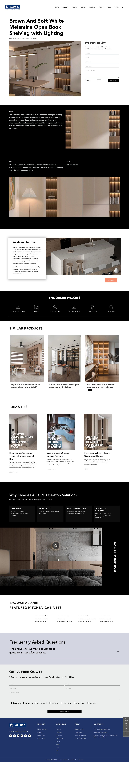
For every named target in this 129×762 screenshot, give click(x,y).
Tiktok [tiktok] (29, 735)
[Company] (102, 61)
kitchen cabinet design (63, 616)
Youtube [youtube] (18, 735)
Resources (91, 7)
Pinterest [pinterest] (22, 735)
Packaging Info (55, 311)
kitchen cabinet (61, 619)
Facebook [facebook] (10, 735)
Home (57, 7)
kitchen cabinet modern (41, 619)
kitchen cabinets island (41, 616)
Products (65, 7)
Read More (111, 280)
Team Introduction (79, 729)
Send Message (113, 81)
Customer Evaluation (80, 735)
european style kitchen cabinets (87, 619)
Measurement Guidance (18, 311)
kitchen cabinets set (40, 621)
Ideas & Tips (59, 738)
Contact (116, 7)
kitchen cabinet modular (106, 621)
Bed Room (53, 703)
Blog (57, 744)
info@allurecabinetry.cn (103, 729)
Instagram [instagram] (25, 735)
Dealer (83, 7)
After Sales (111, 311)
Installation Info (92, 311)
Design (36, 311)
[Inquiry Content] (102, 73)
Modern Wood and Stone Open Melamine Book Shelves (64, 386)
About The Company (80, 738)
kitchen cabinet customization (65, 621)
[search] (122, 7)
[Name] (102, 53)
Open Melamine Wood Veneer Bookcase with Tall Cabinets (100, 386)
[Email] (102, 57)
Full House (91, 703)
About (101, 7)
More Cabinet (79, 703)
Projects (75, 7)
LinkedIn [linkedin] (14, 735)
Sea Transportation (74, 311)
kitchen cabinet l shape (84, 621)
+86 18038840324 (102, 732)
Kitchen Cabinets (40, 703)
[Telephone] (102, 66)
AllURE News (78, 732)
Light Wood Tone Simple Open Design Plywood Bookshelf (25, 386)
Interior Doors (66, 703)
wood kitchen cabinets (84, 616)
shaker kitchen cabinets (106, 616)
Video (109, 7)
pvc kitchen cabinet (105, 619)
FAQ (57, 747)
